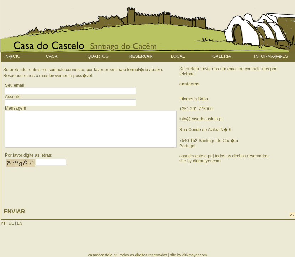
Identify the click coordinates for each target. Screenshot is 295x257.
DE (11, 223)
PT (3, 223)
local (178, 56)
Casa (52, 56)
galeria (221, 56)
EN (19, 223)
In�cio (12, 56)
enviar (14, 211)
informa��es (271, 56)
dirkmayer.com (207, 160)
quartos (98, 56)
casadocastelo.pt (195, 155)
